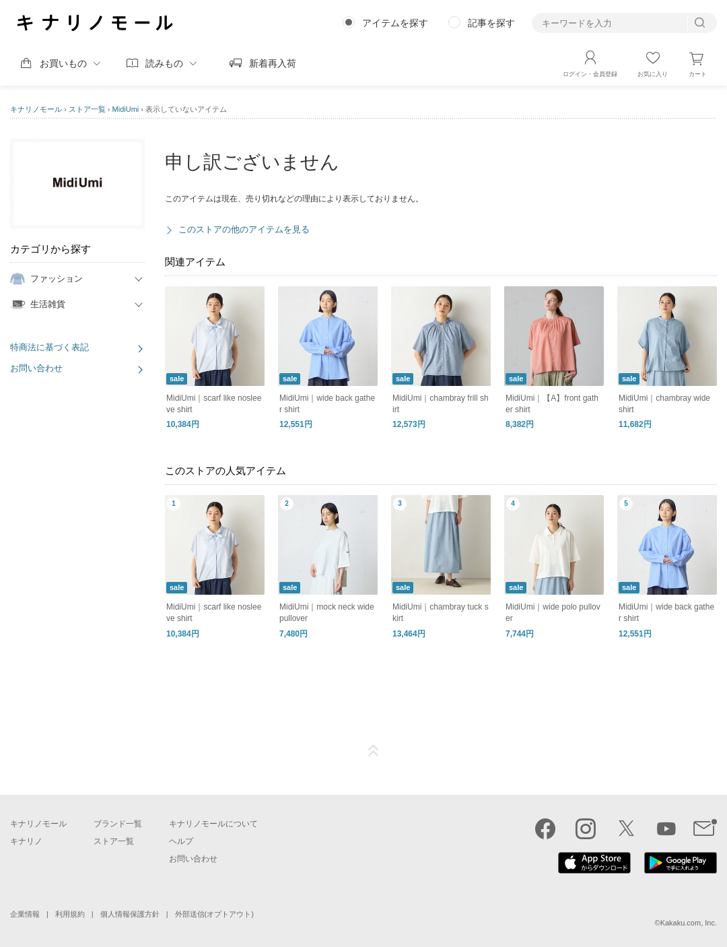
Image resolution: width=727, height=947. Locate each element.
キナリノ (26, 841)
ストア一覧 (87, 109)
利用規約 (70, 914)
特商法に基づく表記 (49, 347)
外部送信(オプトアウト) (214, 914)
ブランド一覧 (118, 823)
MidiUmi (125, 109)
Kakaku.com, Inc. (688, 923)
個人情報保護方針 (130, 914)
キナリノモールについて (213, 823)
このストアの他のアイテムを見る (244, 229)
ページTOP (374, 751)
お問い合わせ (36, 368)
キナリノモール (36, 109)
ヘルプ (181, 841)
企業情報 (25, 914)
